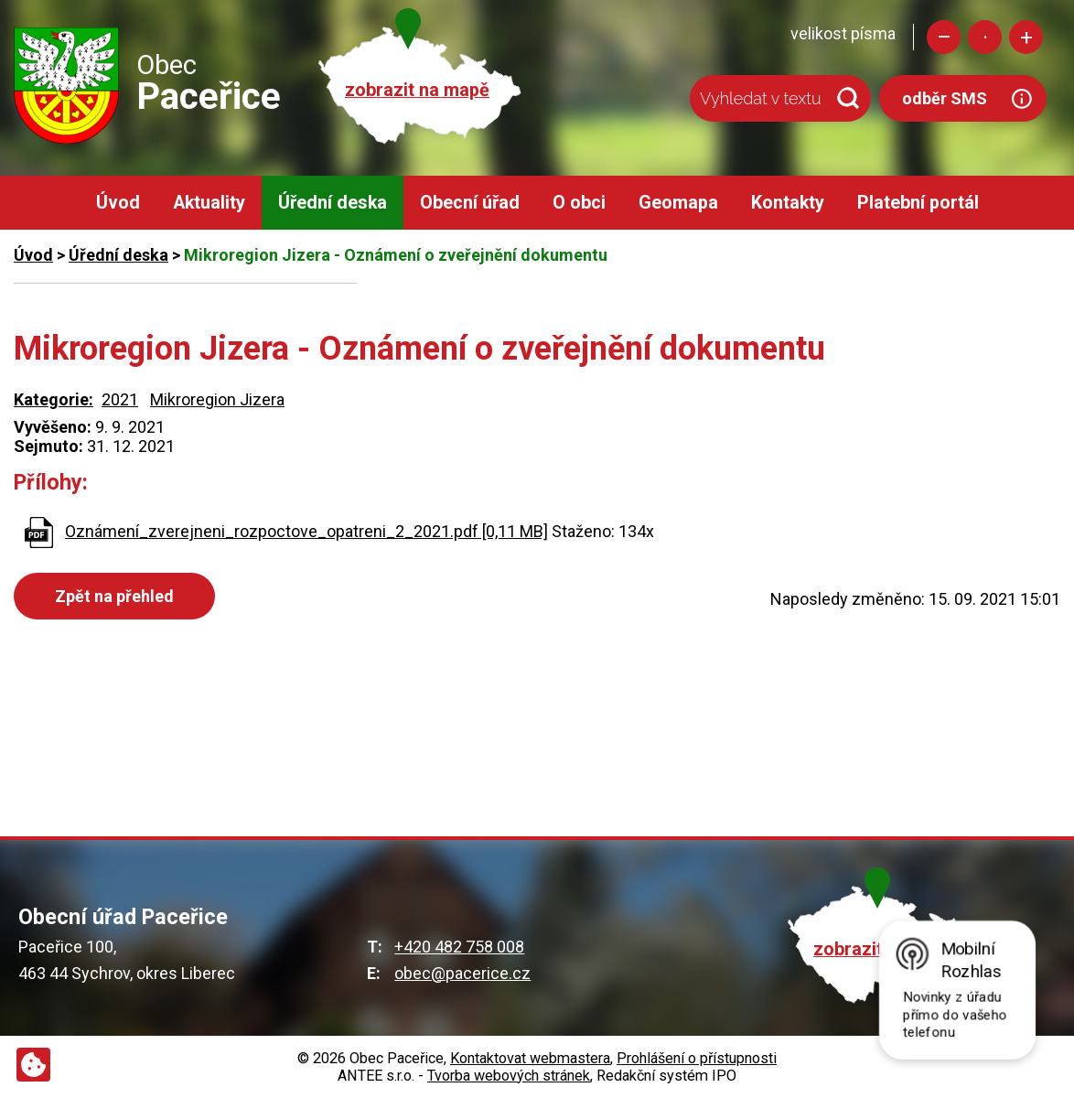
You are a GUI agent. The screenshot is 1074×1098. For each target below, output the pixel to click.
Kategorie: (53, 399)
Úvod (118, 202)
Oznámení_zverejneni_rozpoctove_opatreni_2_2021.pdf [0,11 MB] (306, 531)
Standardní (985, 37)
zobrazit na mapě (417, 90)
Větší (1026, 37)
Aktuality (209, 202)
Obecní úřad (470, 202)
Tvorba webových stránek (508, 1075)
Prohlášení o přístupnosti (697, 1058)
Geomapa (678, 202)
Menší (944, 37)
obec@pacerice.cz (462, 973)
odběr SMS (944, 98)
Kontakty (787, 202)
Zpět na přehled (114, 596)
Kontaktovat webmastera (530, 1058)
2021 (120, 399)
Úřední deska (332, 202)
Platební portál (918, 202)
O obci (579, 202)
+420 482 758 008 (459, 946)
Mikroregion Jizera (217, 399)
